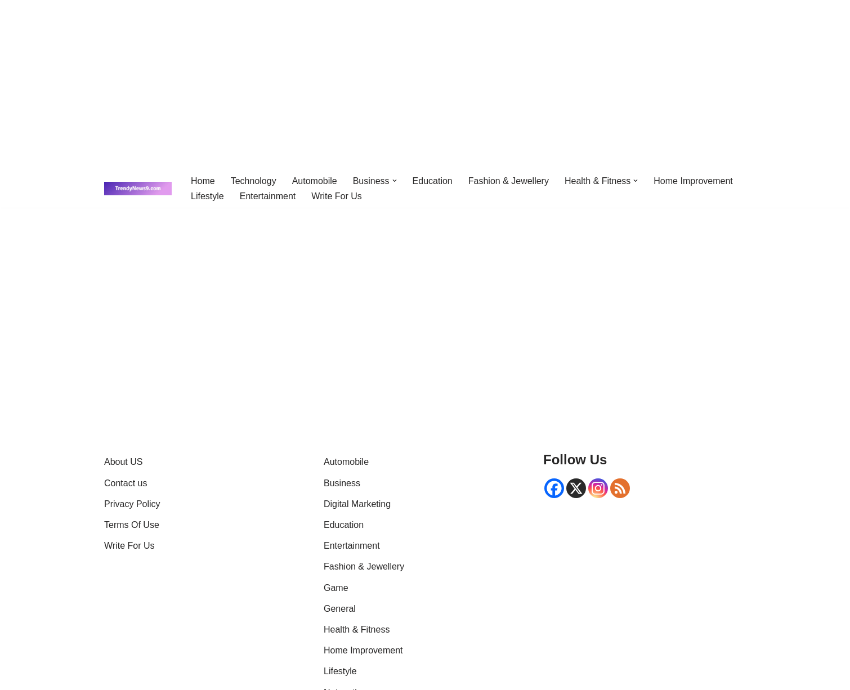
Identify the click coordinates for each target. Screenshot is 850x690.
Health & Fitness (357, 629)
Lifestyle (207, 196)
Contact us (125, 483)
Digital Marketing (357, 504)
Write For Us (336, 196)
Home (203, 181)
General (340, 608)
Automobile (314, 181)
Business (342, 483)
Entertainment (268, 196)
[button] (394, 180)
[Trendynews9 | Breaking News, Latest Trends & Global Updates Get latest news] (138, 188)
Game (336, 588)
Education (433, 181)
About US (123, 462)
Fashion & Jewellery (508, 181)
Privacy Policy (132, 504)
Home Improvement (693, 181)
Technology (253, 181)
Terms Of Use (131, 525)
